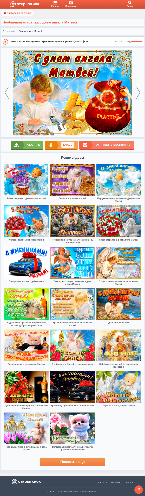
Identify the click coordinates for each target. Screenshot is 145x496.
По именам (24, 31)
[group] (72, 41)
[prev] (7, 92)
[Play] (5, 42)
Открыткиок (9, 31)
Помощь (129, 482)
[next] (138, 92)
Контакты (102, 482)
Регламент (115, 482)
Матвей (38, 31)
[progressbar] (136, 42)
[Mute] (129, 42)
